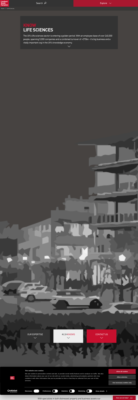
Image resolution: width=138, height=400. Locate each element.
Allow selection (122, 382)
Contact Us (101, 334)
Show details (100, 396)
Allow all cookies (122, 376)
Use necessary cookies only (122, 388)
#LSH (68, 334)
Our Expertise (35, 334)
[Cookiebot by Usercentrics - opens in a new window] (12, 396)
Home (2, 8)
